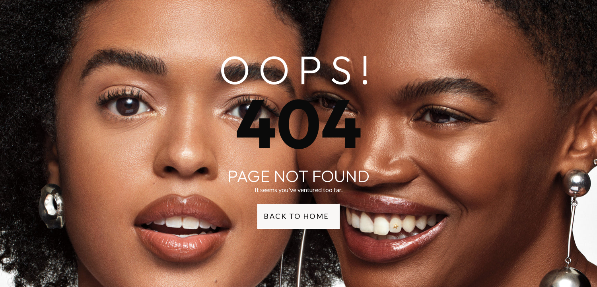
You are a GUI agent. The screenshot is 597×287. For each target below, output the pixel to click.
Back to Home (296, 216)
